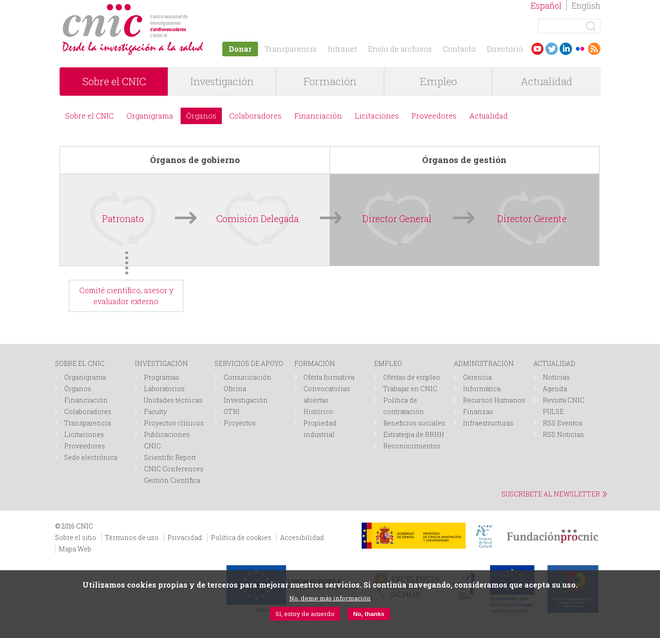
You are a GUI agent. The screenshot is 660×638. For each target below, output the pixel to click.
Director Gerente (531, 218)
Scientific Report (170, 457)
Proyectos (240, 423)
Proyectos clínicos (174, 423)
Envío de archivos (400, 49)
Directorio (505, 49)
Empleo (438, 81)
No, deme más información (330, 598)
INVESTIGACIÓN (161, 363)
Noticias (556, 377)
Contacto (459, 49)
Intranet (342, 49)
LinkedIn (566, 49)
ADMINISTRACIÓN (484, 363)
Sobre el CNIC (114, 81)
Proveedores (434, 115)
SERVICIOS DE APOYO (248, 363)
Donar (240, 49)
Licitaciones (377, 115)
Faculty (155, 411)
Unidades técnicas (173, 400)
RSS (594, 49)
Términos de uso (132, 537)
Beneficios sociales (414, 423)
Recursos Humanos (494, 400)
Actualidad (546, 81)
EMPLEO (388, 363)
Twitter (551, 49)
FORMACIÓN (314, 363)
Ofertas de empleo (411, 377)
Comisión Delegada (257, 218)
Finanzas (478, 411)
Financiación (318, 115)
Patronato (123, 218)
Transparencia (290, 49)
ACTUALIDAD (554, 363)
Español (546, 5)
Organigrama (149, 115)
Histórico (318, 411)
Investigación (222, 81)
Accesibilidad (302, 537)
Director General (397, 218)
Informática (481, 388)
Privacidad (184, 537)
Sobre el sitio (75, 537)
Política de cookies (241, 537)
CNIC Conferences (174, 468)
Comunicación (247, 377)
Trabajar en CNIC (410, 388)
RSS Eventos (563, 423)
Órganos (201, 115)
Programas (161, 377)
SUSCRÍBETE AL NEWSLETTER (550, 494)
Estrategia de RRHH (413, 434)
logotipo (191, 8)
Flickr (580, 49)
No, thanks (368, 614)
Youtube (537, 49)
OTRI (232, 411)
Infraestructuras (488, 423)
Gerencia (477, 377)
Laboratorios (164, 388)
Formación (330, 81)
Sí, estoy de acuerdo (305, 614)
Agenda (555, 388)
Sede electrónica (90, 457)
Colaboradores (255, 115)
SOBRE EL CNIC (79, 363)
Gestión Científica (172, 480)
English (586, 5)
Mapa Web (75, 549)
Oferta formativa (328, 377)
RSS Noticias (563, 434)
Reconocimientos (411, 446)
